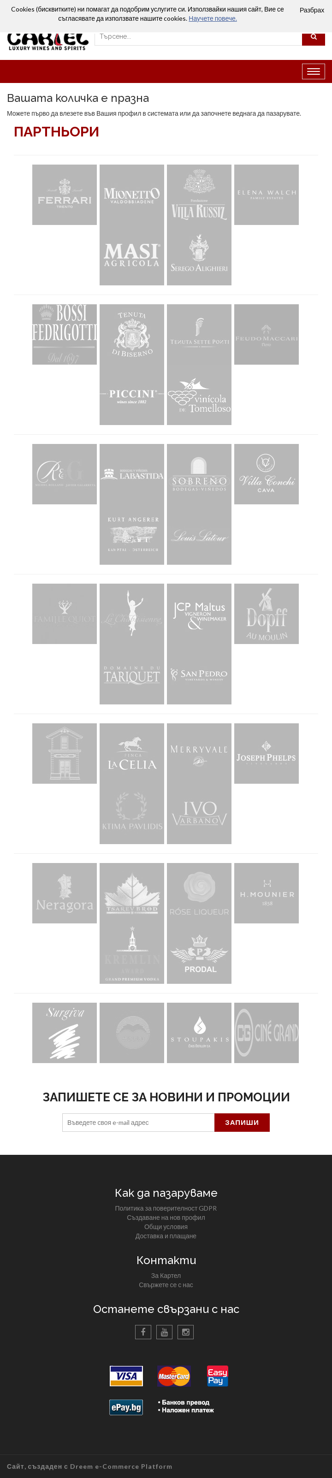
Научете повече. (213, 18)
